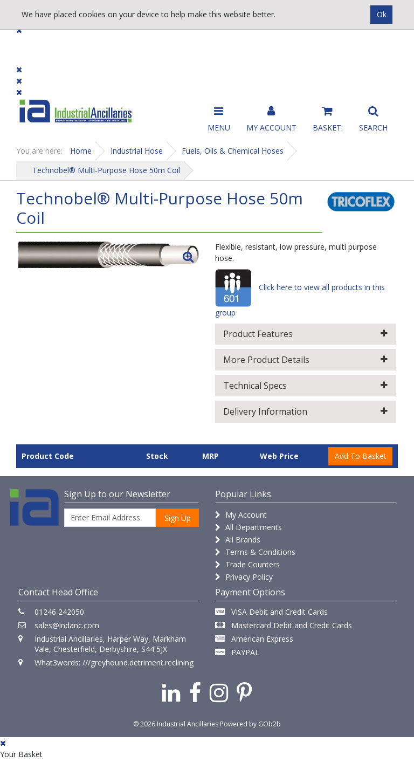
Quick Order (372, 49)
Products (37, 44)
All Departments (248, 527)
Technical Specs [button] (305, 386)
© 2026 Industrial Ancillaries (175, 724)
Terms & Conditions (255, 552)
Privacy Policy (244, 577)
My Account (241, 515)
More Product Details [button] (305, 360)
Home (81, 151)
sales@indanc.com (66, 625)
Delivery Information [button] (305, 411)
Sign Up (177, 518)
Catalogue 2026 (306, 49)
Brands (133, 44)
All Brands (237, 539)
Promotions (241, 44)
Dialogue (87, 44)
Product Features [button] (305, 334)
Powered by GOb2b (250, 724)
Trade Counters (247, 564)
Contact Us (183, 44)
